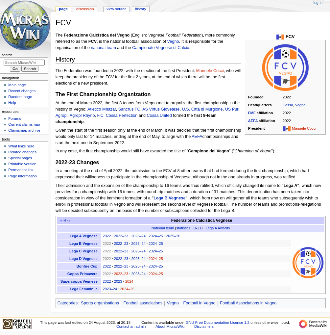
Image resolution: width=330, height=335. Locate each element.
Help (12, 103)
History (140, 9)
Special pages (20, 158)
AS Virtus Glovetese (160, 109)
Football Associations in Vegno (248, 303)
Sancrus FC (129, 109)
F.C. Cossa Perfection (117, 115)
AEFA (253, 121)
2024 (129, 281)
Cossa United (159, 115)
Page (63, 9)
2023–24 (138, 236)
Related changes (22, 152)
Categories (68, 303)
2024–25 (156, 236)
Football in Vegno (199, 303)
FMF (252, 113)
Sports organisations (100, 303)
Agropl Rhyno (82, 115)
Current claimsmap (24, 124)
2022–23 (121, 236)
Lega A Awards (218, 228)
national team (103, 47)
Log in (318, 3)
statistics (183, 228)
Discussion (85, 9)
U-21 (197, 228)
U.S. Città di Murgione (202, 109)
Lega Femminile (83, 289)
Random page (20, 97)
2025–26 (173, 236)
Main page (17, 85)
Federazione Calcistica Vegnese (201, 220)
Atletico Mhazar (101, 109)
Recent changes (21, 91)
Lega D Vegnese (83, 259)
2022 (107, 236)
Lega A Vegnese (84, 236)
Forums (14, 118)
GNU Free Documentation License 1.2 (217, 322)
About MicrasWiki (169, 326)
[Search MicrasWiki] (24, 62)
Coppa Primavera (82, 274)
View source (116, 9)
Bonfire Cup (87, 266)
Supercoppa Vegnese (79, 281)
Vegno (300, 105)
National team (163, 228)
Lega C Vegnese (83, 251)
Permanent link (20, 170)
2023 (118, 281)
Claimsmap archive (24, 130)
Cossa (288, 105)
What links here (21, 146)
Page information (22, 176)
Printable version (22, 164)
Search (7, 55)
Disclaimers (204, 326)
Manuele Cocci (304, 128)
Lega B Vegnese (169, 198)
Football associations (143, 303)
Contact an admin (131, 326)
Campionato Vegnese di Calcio (160, 47)
